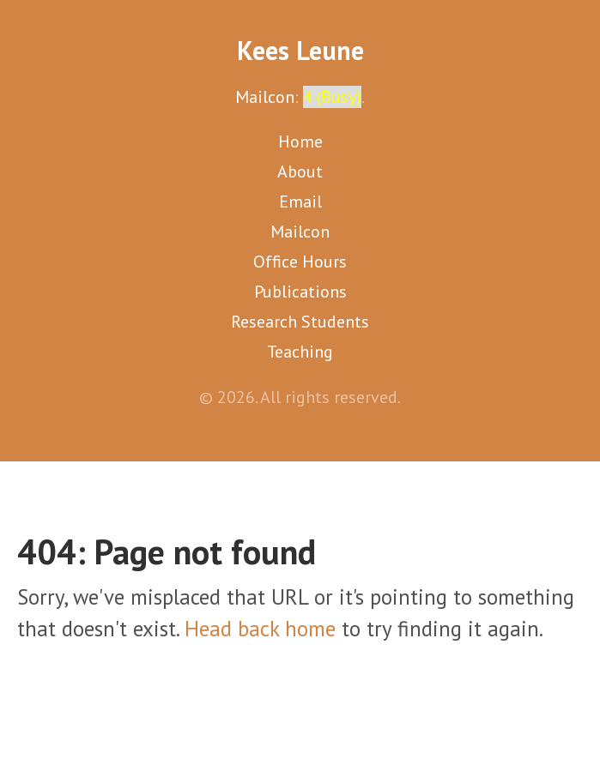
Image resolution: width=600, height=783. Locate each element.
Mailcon (264, 97)
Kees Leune (300, 50)
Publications (300, 291)
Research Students (300, 321)
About (300, 171)
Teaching (300, 351)
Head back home (260, 628)
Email (300, 201)
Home (300, 141)
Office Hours (300, 261)
